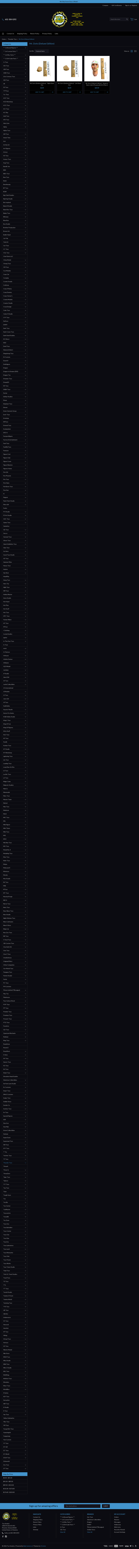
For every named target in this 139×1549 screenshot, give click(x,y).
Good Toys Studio (9, 555)
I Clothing (6, 630)
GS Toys (6, 558)
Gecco (5, 533)
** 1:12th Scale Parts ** (10, 58)
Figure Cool (6, 454)
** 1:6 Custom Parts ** (10, 51)
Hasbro (5, 569)
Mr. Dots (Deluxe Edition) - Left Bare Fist (69, 84)
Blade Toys (6, 213)
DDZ (4, 342)
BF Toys (5, 188)
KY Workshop (7, 753)
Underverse (7, 1317)
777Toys (6, 91)
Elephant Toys (7, 404)
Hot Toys (6, 612)
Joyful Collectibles (9, 684)
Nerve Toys (6, 904)
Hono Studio (7, 598)
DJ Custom (6, 357)
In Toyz (5, 645)
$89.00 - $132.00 (8, 1485)
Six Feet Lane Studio (9, 1083)
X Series (5, 1393)
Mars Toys (6, 796)
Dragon (5, 368)
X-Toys (5, 1411)
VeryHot (6, 1328)
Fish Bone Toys (8, 486)
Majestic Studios (8, 785)
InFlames (6, 663)
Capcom (5, 242)
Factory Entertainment (10, 440)
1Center (43, 1546)
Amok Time (6, 137)
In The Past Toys (8, 641)
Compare (105, 5)
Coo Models (7, 271)
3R (4, 84)
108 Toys (6, 69)
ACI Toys (6, 109)
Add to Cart (39, 92)
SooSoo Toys (7, 1109)
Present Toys (7, 1019)
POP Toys (6, 1004)
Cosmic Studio (7, 281)
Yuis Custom (7, 1439)
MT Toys (6, 893)
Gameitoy (6, 526)
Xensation (6, 1400)
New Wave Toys (8, 911)
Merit (5, 814)
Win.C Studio (7, 1368)
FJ (3, 494)
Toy (4, 1199)
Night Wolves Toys (9, 918)
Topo (5, 1191)
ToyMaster (6, 1209)
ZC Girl (5, 1447)
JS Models (6, 691)
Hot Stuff (6, 609)
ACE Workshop (8, 102)
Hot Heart (6, 601)
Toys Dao (6, 1238)
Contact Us (10, 33)
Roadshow (6, 1044)
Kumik (5, 742)
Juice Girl (6, 699)
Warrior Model (7, 1350)
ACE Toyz (6, 98)
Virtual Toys (7, 1339)
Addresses (117, 1524)
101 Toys (6, 66)
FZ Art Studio (7, 515)
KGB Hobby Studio (9, 717)
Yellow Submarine (8, 1418)
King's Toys (7, 720)
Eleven (5, 407)
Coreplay (6, 278)
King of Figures (8, 727)
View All (62, 1532)
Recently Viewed (119, 1529)
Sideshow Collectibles (10, 1080)
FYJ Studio (6, 512)
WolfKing (6, 1375)
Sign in (127, 5)
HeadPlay (6, 576)
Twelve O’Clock (8, 1296)
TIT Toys (6, 1184)
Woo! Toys (6, 1386)
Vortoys (5, 1342)
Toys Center (7, 1231)
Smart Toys (6, 1091)
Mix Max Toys (7, 842)
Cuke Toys (6, 310)
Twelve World (7, 1299)
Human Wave (7, 619)
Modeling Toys (7, 853)
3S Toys (5, 87)
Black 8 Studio (7, 206)
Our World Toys (8, 968)
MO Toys (6, 846)
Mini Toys (6, 832)
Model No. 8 (7, 850)
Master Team (7, 799)
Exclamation (7, 429)
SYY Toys (6, 1148)
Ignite (5, 637)
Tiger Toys (6, 1177)
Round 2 (5, 1047)
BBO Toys (6, 173)
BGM (4, 191)
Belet (5, 181)
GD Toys (6, 530)
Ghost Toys (7, 540)
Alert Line (6, 123)
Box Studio (6, 224)
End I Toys (6, 414)
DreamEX (6, 382)
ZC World (6, 1454)
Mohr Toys (6, 860)
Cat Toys (6, 245)
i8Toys (5, 627)
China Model (7, 260)
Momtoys (6, 871)
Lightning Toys (8, 756)
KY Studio (6, 749)
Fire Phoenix (7, 476)
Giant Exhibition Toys (10, 544)
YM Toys (6, 1425)
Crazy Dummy (7, 292)
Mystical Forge (7, 896)
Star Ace (6, 1123)
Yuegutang (6, 1436)
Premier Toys (7, 1011)
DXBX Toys (6, 389)
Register (134, 5)
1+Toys (5, 62)
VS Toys (5, 1346)
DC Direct (6, 339)
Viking (5, 1335)
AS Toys (5, 155)
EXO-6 (5, 432)
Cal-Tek (5, 238)
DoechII (5, 360)
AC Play (5, 112)
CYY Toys (6, 317)
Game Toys (6, 522)
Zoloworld (6, 1461)
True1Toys (6, 1278)
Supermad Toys (8, 1141)
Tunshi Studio (7, 1292)
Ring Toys (6, 1040)
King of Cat (7, 724)
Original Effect (7, 961)
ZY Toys (5, 1468)
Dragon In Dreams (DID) (10, 371)
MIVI (4, 839)
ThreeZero (6, 1173)
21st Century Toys (9, 76)
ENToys (5, 422)
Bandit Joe (6, 166)
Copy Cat (6, 274)
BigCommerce (28, 1546)
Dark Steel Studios (9, 335)
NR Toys (6, 936)
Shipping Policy (22, 33)
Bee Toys (6, 177)
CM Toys (6, 267)
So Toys (5, 1112)
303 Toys (6, 80)
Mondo (5, 875)
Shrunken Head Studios (10, 1076)
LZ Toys (5, 778)
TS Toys (5, 1281)
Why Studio (7, 1360)
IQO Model (6, 666)
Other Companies (8, 965)
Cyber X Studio (8, 314)
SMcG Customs (8, 1094)
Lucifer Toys (7, 774)
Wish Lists (117, 1527)
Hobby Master (7, 594)
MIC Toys (6, 817)
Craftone (6, 285)
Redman (5, 1037)
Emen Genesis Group (9, 411)
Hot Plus (6, 605)
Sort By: (31, 51)
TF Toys (5, 1159)
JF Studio (6, 673)
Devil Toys (6, 346)
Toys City (6, 1234)
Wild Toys (6, 1364)
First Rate (6, 483)
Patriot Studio (7, 976)
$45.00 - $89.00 (8, 1481)
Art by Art (6, 145)
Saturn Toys (7, 1062)
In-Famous (6, 652)
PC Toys (6, 983)
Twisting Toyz (7, 1303)
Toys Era (6, 1242)
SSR (4, 1119)
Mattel (5, 803)
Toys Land (6, 1249)
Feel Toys (6, 443)
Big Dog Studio (8, 199)
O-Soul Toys (7, 940)
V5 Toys (5, 1321)
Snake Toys (6, 1098)
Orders (116, 1517)
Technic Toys (7, 1155)
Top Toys (6, 1188)
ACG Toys (6, 105)
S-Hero (5, 1055)
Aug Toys (6, 163)
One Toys (6, 950)
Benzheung (6, 184)
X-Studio (6, 1407)
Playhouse (6, 997)
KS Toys (5, 738)
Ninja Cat (6, 929)
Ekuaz (5, 400)
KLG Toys (6, 735)
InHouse (6, 655)
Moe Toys (6, 857)
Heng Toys (6, 580)
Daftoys (5, 321)
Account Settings (119, 1532)
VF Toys (5, 1332)
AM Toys (6, 134)
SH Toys (5, 1069)
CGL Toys (6, 253)
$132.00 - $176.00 (9, 1488)
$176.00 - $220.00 (9, 1492)
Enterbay (6, 418)
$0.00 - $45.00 (7, 1478)
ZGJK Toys (6, 1457)
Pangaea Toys (7, 972)
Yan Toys (6, 1414)
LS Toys (5, 771)
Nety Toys (6, 907)
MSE (4, 886)
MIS (4, 835)
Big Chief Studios (8, 195)
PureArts (6, 1026)
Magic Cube (7, 781)
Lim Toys (6, 760)
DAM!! (5, 325)
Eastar (5, 393)
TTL (4, 1285)
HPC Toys (6, 616)
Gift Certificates (117, 5)
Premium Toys (7, 1015)
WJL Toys (6, 1371)
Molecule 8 (6, 868)
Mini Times (6, 828)
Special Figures (8, 1116)
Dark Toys (6, 328)
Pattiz (5, 979)
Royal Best (6, 1051)
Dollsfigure (6, 364)
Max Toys (6, 806)
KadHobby (6, 706)
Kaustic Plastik (8, 709)
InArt (5, 648)
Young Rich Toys (8, 1429)
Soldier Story (7, 1101)
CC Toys (6, 249)
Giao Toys (6, 548)
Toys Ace (6, 1224)
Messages (117, 1522)
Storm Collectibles (9, 1130)
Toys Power (7, 1260)
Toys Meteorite (8, 1252)
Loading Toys (7, 763)
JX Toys (5, 702)
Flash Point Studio (9, 501)
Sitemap (35, 1529)
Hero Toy (6, 583)
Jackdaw (6, 670)
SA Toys (5, 1058)
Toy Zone (6, 1220)
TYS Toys (6, 1306)
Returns (116, 1519)
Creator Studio (8, 303)
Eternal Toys (7, 425)
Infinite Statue (7, 659)
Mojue (5, 864)
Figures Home (7, 468)
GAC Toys (6, 519)
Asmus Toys (7, 159)
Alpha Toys (6, 130)
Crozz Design (7, 307)
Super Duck (6, 1137)
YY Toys (5, 1443)
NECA (5, 900)
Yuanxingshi (7, 1432)
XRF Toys (6, 1404)
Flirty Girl (6, 504)
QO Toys (6, 1029)
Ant (4, 141)
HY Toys (6, 623)
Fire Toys (6, 479)
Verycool (6, 1324)
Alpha (5, 127)
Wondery (6, 1382)
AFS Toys (6, 119)
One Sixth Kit (7, 947)
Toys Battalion (7, 1227)
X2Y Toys (6, 1396)
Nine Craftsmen (8, 922)
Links (56, 33)
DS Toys (5, 386)
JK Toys (5, 681)
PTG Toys (6, 1022)
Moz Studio (6, 878)
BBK (4, 170)
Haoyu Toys (7, 565)
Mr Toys (5, 882)
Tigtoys (5, 1181)
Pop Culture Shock (9, 1001)
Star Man (6, 1127)
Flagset (5, 497)
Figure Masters (8, 465)
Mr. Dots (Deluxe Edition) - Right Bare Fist (42, 84)
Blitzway (5, 217)
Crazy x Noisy (7, 289)
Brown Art (6, 231)
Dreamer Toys (7, 378)
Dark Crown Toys (8, 332)
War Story (6, 1353)
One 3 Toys (7, 954)
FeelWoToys (7, 447)
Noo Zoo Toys (7, 932)
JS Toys (5, 695)
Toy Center (6, 1206)
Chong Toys (7, 263)
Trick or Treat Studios (10, 1274)
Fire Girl (5, 472)
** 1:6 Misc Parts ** (9, 55)
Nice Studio (6, 914)
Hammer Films (7, 562)
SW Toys (6, 1145)
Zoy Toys (6, 1465)
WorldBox (6, 1389)
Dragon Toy (7, 375)
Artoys (5, 152)
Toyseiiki (6, 1216)
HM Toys (6, 591)
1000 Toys (6, 73)
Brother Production (9, 227)
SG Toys (6, 1065)
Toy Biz (5, 1202)
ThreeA (5, 1166)
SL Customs (7, 1087)
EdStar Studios (8, 396)
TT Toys (6, 1288)
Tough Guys (7, 1195)
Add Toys (6, 116)
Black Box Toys (8, 209)
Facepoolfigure (8, 436)
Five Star (6, 490)
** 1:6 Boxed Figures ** (10, 48)
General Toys (7, 537)
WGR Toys (6, 1357)
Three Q (6, 1170)
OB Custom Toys (8, 943)
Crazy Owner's (7, 296)
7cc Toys (6, 94)
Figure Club (6, 458)
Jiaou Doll (6, 677)
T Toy (5, 1152)
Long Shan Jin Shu (8, 767)
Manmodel (6, 792)
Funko (5, 508)
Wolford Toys (7, 1378)
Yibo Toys (6, 1422)
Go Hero (6, 551)
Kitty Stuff (6, 731)
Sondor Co (6, 1105)
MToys (5, 889)
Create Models (8, 299)
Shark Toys (6, 1073)
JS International (8, 688)
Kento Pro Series (8, 713)
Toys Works (7, 1263)
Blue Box (6, 220)
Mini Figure (6, 824)
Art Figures (6, 148)
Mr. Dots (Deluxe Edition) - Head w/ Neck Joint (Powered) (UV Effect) (97, 84)
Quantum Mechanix (9, 1033)
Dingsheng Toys (8, 353)
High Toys (6, 587)
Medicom (6, 810)
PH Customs (7, 986)
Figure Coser (7, 461)
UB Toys (6, 1310)
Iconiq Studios (7, 634)
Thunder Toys (7, 1163)
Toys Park (6, 1256)
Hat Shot (6, 573)
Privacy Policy (47, 33)
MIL (4, 821)
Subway (5, 1134)
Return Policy (34, 33)
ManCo (5, 788)
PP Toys (5, 1008)
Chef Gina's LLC (8, 256)
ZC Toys (6, 1450)
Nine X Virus (7, 925)
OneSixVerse (7, 958)
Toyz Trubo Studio (9, 1267)
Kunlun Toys (7, 745)
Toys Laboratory (8, 1245)
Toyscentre (7, 1213)
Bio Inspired (7, 202)
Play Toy (6, 994)
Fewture (6, 450)
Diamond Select (8, 350)
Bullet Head (7, 235)
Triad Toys (6, 1270)
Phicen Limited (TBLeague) (11, 990)
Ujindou (5, 1314)
